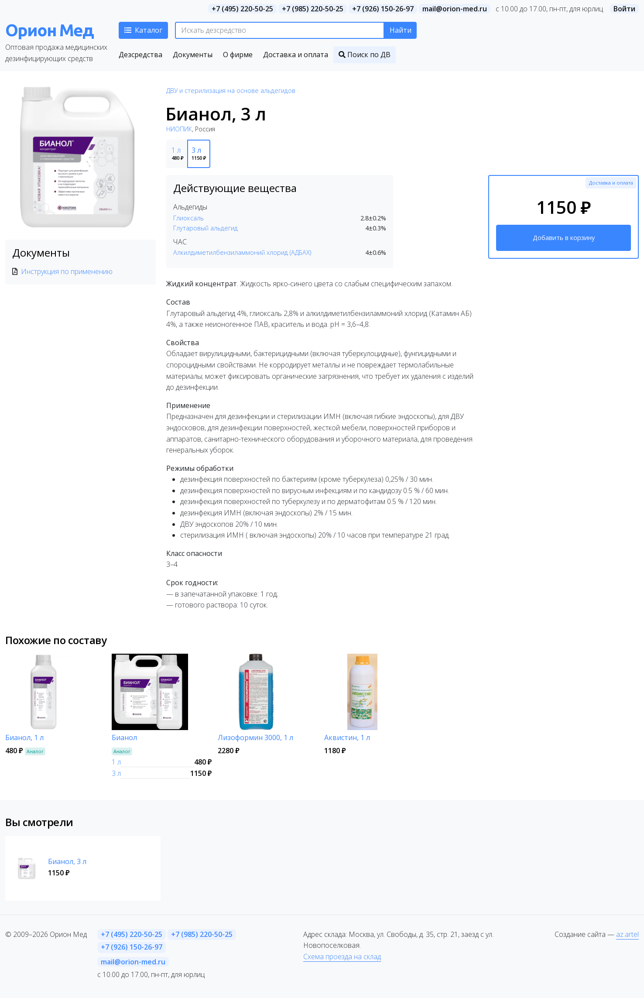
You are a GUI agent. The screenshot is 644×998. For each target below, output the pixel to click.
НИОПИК (179, 129)
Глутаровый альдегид (205, 228)
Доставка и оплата (611, 182)
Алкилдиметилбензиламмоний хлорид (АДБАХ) (242, 252)
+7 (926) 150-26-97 (383, 9)
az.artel (627, 934)
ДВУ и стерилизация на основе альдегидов (230, 90)
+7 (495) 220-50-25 (242, 9)
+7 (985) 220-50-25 (312, 9)
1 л (116, 762)
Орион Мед (49, 30)
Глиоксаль (188, 218)
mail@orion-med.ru (454, 9)
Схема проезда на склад (342, 956)
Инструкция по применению (67, 271)
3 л (116, 773)
